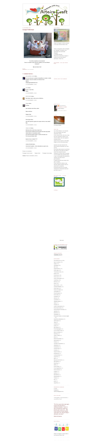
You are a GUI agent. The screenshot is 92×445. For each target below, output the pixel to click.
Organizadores (57, 268)
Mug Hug (56, 363)
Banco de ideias (57, 332)
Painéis (55, 341)
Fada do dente (57, 351)
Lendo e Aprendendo (58, 306)
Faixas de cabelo (57, 289)
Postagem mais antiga (47, 153)
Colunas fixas (57, 348)
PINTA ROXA (29, 96)
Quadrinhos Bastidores (59, 319)
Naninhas (56, 333)
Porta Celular (57, 366)
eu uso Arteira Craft (58, 330)
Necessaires (56, 340)
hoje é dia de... (57, 285)
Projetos (56, 371)
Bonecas (56, 281)
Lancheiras (56, 299)
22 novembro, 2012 (31, 124)
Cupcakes (56, 296)
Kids (55, 337)
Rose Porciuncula (62, 105)
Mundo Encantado (58, 338)
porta (55, 381)
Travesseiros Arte (57, 271)
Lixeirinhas (56, 280)
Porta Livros (56, 276)
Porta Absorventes (58, 307)
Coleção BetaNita (57, 286)
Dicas (55, 283)
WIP (55, 267)
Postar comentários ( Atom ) (32, 155)
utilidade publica (57, 301)
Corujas (55, 304)
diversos (56, 298)
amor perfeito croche (30, 76)
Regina (27, 103)
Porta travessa (57, 369)
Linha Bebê (56, 291)
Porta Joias (56, 288)
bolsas (55, 273)
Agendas (56, 311)
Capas (55, 263)
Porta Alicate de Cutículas (59, 309)
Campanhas (56, 346)
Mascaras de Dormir (58, 360)
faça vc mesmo (57, 262)
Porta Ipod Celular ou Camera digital (61, 316)
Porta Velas (56, 294)
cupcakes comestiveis (58, 343)
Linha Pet (56, 356)
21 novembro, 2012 (31, 84)
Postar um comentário (27, 151)
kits (54, 379)
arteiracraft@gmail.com (59, 391)
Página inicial (37, 153)
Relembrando (57, 376)
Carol (27, 87)
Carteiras (56, 324)
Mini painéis (56, 361)
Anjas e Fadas (57, 335)
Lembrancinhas (57, 355)
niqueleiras (56, 345)
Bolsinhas (56, 312)
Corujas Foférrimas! (28, 29)
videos (55, 303)
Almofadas (56, 265)
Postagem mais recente (27, 153)
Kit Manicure (56, 353)
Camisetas (56, 314)
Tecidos (55, 377)
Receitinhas (56, 374)
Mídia (55, 364)
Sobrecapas (56, 320)
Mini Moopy (56, 327)
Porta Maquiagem (57, 328)
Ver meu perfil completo (62, 110)
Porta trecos (56, 275)
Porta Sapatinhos (57, 368)
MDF (55, 358)
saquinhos (56, 382)
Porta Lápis (56, 270)
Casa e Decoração (30, 69)
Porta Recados (57, 293)
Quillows (56, 373)
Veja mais (62, 240)
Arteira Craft (28, 128)
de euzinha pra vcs (58, 260)
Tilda (55, 322)
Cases (55, 325)
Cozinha (56, 350)
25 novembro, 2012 (31, 148)
